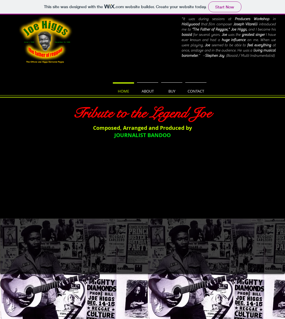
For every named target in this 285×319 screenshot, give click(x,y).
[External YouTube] (142, 212)
